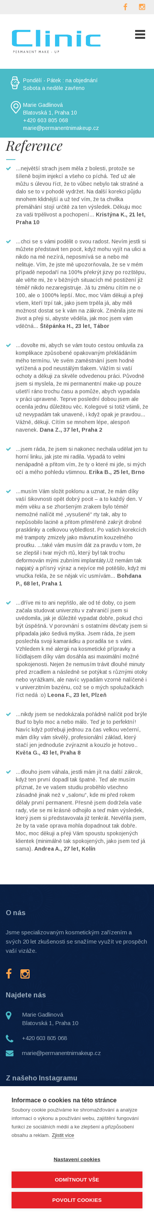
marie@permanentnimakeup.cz (61, 1053)
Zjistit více (63, 1135)
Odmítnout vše (77, 1180)
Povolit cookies (77, 1200)
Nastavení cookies (77, 1159)
